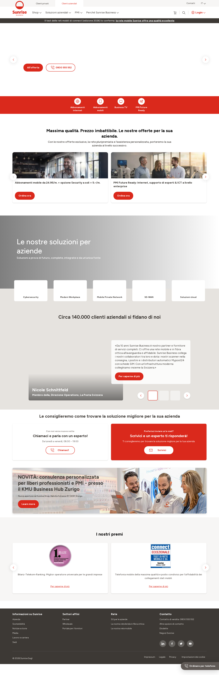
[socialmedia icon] (163, 643)
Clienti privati (42, 3)
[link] (145, 21)
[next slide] (205, 59)
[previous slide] (13, 59)
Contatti (190, 3)
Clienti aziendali (69, 3)
